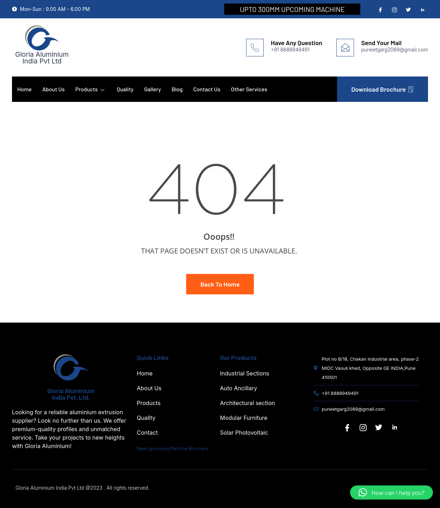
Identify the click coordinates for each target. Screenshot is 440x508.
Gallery (152, 89)
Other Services (249, 89)
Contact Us (206, 89)
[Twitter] (407, 9)
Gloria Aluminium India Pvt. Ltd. (70, 394)
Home (24, 89)
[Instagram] (393, 9)
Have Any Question (296, 43)
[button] (391, 492)
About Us (53, 89)
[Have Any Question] (255, 47)
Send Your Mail (381, 43)
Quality (125, 89)
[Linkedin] (394, 427)
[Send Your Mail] (345, 47)
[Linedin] (421, 9)
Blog (177, 89)
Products (90, 89)
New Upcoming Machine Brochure (173, 448)
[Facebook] (379, 9)
